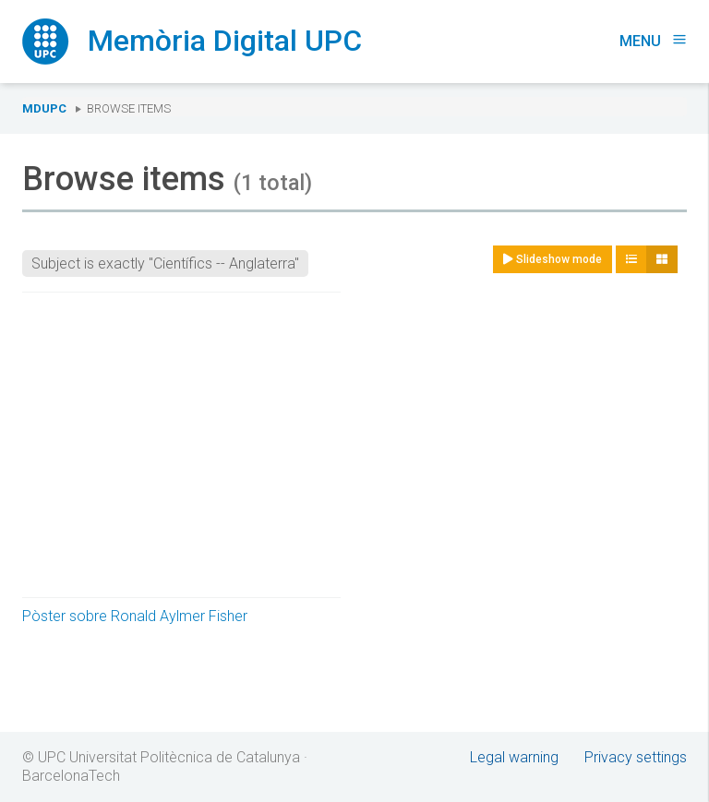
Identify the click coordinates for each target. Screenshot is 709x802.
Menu (653, 41)
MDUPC (44, 108)
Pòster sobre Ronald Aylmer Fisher (134, 616)
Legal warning (514, 757)
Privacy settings (635, 757)
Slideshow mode (552, 259)
